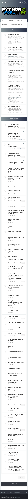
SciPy (9, 99)
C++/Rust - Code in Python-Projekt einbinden (16, 415)
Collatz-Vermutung (13, 316)
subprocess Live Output (15, 328)
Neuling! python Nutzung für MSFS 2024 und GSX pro (16, 267)
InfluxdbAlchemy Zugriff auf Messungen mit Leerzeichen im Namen (16, 212)
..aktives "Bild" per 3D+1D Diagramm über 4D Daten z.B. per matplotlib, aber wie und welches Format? (16, 468)
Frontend (10, 226)
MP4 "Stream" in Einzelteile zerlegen (15, 339)
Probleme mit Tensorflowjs (15, 351)
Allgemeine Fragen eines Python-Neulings (15, 374)
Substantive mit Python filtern (14, 219)
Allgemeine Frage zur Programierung (14, 422)
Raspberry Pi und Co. (14, 106)
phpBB (8, 496)
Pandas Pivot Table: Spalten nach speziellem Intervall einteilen (16, 169)
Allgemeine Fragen (13, 34)
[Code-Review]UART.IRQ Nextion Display (14, 453)
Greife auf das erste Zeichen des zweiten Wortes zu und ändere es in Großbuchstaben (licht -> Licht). (16, 276)
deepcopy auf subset (14, 244)
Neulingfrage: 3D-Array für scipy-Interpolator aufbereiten (15, 396)
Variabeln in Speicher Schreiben (14, 191)
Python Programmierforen (11, 25)
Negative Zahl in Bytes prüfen (14, 388)
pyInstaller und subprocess (15, 185)
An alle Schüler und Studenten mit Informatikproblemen (14, 135)
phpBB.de (17, 497)
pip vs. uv (10, 346)
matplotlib (12, 97)
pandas (21, 97)
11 (23, 139)
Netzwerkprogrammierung (15, 61)
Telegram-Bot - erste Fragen (16, 362)
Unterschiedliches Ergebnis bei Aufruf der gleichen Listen (16, 287)
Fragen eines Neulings (14, 368)
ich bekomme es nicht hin (15, 357)
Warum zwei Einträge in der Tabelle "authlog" (15, 434)
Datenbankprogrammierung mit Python (16, 71)
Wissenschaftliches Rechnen (16, 96)
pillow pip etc (12, 205)
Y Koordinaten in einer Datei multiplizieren (16, 446)
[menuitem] (6, 2)
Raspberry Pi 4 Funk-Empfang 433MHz (14, 460)
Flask (13, 56)
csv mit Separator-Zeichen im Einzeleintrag (15, 381)
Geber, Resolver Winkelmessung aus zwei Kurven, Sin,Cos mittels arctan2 (15, 303)
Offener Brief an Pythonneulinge (12, 145)
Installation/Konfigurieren (15, 47)
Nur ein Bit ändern (13, 403)
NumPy (17, 97)
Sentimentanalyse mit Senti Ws (16, 237)
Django (9, 56)
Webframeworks (12, 54)
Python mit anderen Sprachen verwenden (14, 85)
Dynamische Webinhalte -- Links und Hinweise (15, 163)
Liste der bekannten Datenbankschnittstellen (15, 154)
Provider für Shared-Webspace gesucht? (14, 125)
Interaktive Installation (14, 409)
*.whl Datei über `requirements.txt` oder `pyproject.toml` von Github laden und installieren (15, 259)
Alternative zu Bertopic (14, 231)
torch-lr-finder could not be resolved (15, 250)
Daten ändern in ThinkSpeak (16, 322)
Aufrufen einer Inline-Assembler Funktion (14, 294)
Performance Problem (14, 333)
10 (21, 139)
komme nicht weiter (13, 428)
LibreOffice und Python (14, 311)
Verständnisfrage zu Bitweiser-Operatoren (14, 198)
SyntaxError (11, 440)
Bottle (16, 56)
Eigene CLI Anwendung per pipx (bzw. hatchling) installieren (15, 178)
